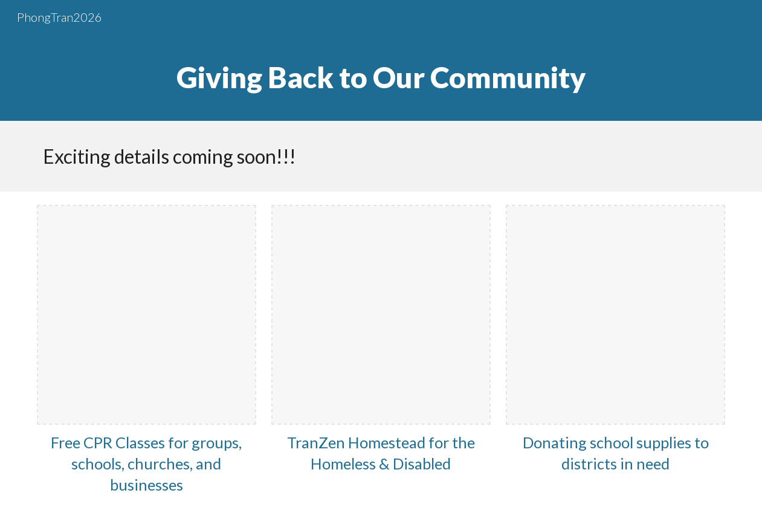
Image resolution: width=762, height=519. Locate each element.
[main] (381, 77)
